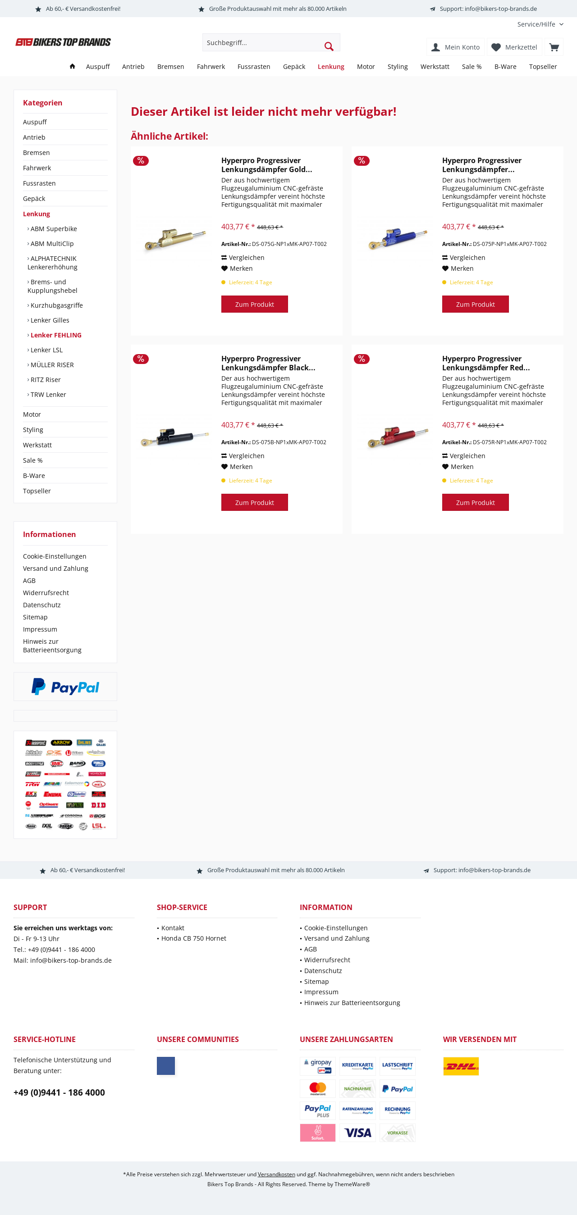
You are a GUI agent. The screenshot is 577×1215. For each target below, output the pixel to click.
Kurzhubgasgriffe (56, 305)
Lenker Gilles (49, 320)
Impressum (40, 629)
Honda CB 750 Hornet (193, 938)
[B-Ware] (505, 67)
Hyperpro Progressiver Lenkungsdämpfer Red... (486, 363)
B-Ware (34, 475)
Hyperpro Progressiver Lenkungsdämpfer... (482, 165)
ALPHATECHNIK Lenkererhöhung (52, 262)
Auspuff (34, 122)
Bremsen (36, 152)
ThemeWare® (352, 1184)
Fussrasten (39, 183)
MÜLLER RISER (51, 364)
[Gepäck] (294, 67)
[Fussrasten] (254, 67)
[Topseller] (543, 67)
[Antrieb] (133, 67)
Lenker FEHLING (55, 335)
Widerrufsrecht (46, 592)
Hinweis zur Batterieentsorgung (52, 645)
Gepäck (34, 198)
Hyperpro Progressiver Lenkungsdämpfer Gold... (266, 165)
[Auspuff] (98, 67)
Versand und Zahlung (55, 568)
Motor (32, 414)
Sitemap (35, 617)
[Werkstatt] (435, 67)
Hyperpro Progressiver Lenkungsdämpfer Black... (268, 363)
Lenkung (36, 213)
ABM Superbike (53, 228)
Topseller (37, 491)
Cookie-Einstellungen (55, 556)
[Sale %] (472, 67)
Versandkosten (276, 1174)
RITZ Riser (45, 379)
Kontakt (172, 928)
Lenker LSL (46, 350)
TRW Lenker (47, 394)
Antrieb (34, 137)
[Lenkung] (331, 67)
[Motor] (366, 67)
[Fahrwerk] (211, 67)
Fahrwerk (37, 168)
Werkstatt (37, 445)
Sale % (33, 460)
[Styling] (397, 67)
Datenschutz (42, 605)
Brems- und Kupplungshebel (52, 286)
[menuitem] (537, 24)
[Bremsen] (171, 67)
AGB (29, 580)
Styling (33, 429)
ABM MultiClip (51, 243)
